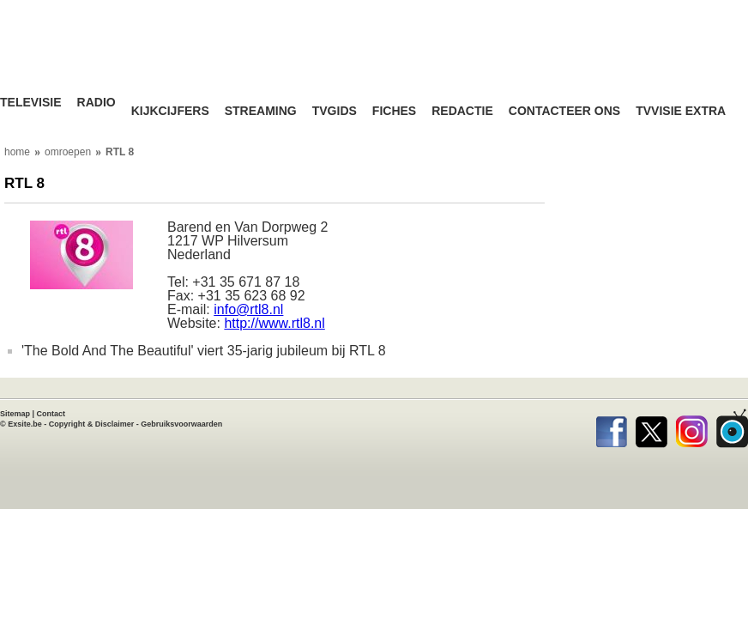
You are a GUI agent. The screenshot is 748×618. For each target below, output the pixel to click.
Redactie (462, 111)
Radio (96, 102)
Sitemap (15, 413)
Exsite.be (25, 424)
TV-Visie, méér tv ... (107, 60)
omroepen (68, 152)
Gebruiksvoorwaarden (181, 424)
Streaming (261, 111)
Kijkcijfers (170, 111)
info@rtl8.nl (248, 309)
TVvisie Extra (681, 111)
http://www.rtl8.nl (274, 323)
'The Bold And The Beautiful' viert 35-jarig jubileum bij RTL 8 (203, 350)
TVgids (334, 111)
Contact (51, 413)
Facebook (611, 428)
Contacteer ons (564, 111)
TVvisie (732, 428)
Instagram (692, 428)
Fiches (394, 111)
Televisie (31, 102)
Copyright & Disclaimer (92, 424)
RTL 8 (120, 152)
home (17, 152)
